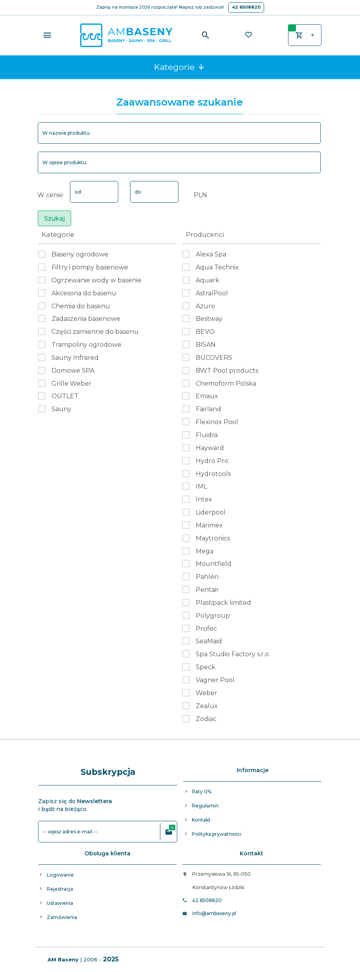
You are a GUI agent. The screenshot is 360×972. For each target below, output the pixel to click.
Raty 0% (201, 791)
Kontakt (201, 820)
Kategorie (179, 67)
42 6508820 (246, 7)
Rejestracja (60, 889)
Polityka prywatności (216, 834)
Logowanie (60, 875)
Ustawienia (60, 903)
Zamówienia (62, 917)
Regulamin (205, 806)
